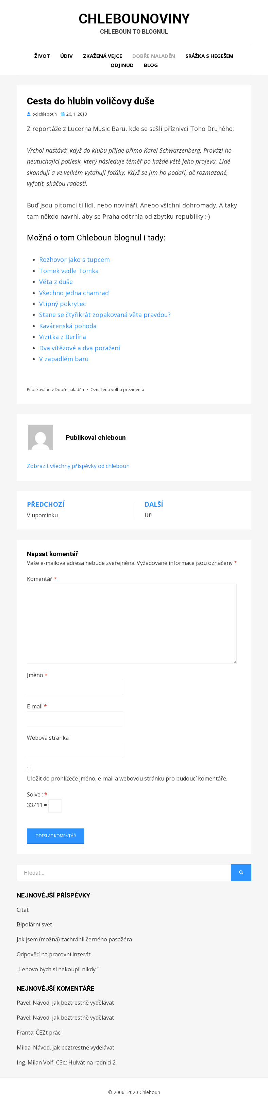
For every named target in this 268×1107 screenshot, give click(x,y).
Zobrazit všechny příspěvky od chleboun (78, 466)
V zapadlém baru (64, 359)
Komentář (42, 579)
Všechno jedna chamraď (74, 293)
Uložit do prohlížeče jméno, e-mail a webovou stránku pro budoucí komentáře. (127, 779)
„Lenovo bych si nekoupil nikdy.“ (58, 969)
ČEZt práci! (49, 1033)
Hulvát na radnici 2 (92, 1062)
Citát (23, 909)
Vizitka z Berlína (62, 337)
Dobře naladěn (153, 56)
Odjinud (122, 65)
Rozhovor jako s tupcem (74, 260)
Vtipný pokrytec (62, 304)
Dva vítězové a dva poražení (79, 348)
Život (42, 56)
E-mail (37, 706)
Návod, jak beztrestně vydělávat (73, 1003)
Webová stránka (48, 738)
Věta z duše (56, 282)
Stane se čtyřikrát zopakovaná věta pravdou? (105, 315)
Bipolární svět (34, 924)
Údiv (66, 56)
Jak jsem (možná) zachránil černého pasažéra (74, 939)
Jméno (37, 675)
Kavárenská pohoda (68, 326)
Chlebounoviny (134, 19)
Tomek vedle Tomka (69, 271)
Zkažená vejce (102, 56)
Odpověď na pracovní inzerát (53, 954)
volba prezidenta (127, 390)
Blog (151, 65)
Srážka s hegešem (209, 56)
